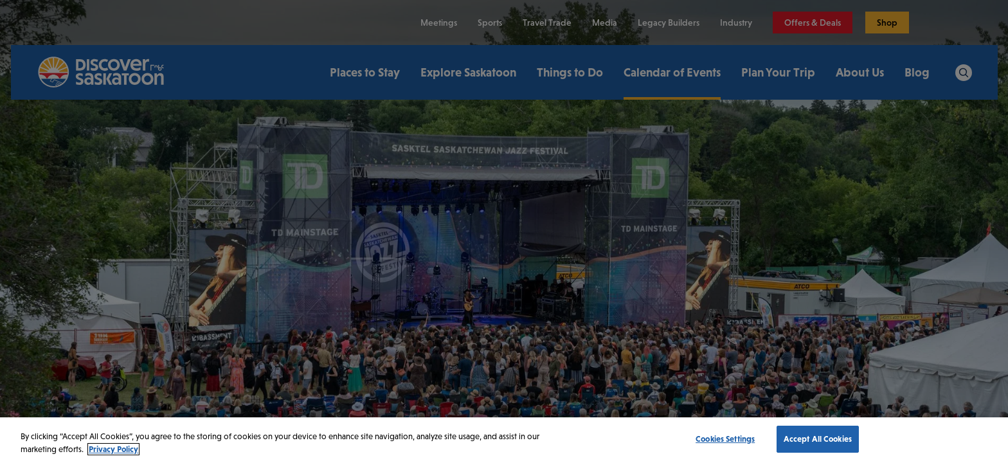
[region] (504, 440)
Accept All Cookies (818, 439)
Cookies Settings (725, 439)
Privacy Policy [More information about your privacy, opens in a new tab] (113, 449)
